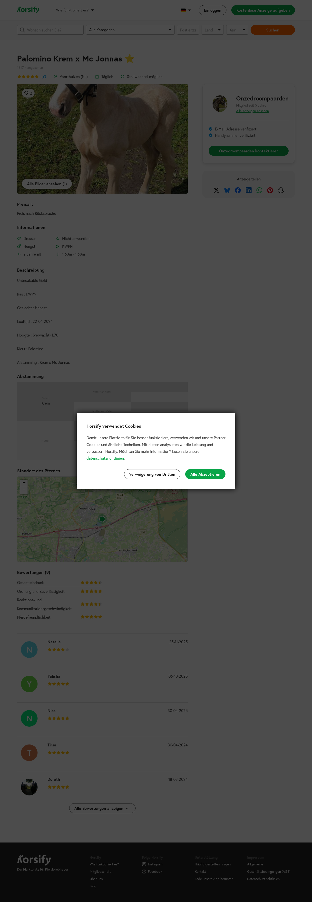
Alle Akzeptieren (205, 474)
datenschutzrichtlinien (105, 458)
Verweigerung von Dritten (152, 474)
